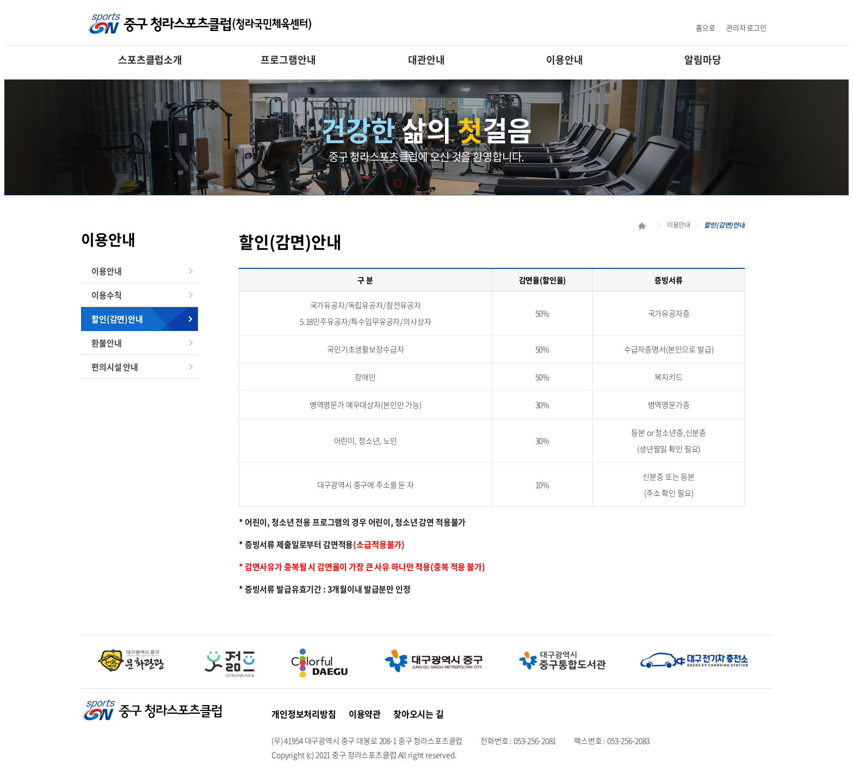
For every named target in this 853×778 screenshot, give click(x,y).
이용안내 (564, 59)
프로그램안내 (288, 59)
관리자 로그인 (746, 27)
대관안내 (426, 59)
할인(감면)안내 (117, 319)
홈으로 (705, 27)
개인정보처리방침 (303, 713)
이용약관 (365, 713)
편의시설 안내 (114, 367)
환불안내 (106, 343)
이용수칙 (106, 295)
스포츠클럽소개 (150, 59)
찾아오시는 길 (418, 713)
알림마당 (702, 59)
